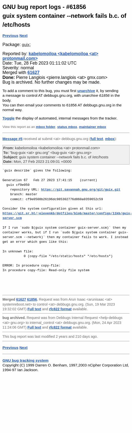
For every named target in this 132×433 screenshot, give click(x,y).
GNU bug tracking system (25, 360)
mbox (109, 139)
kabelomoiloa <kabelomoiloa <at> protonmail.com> (50, 56)
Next (23, 35)
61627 (33, 72)
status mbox (67, 127)
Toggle (8, 118)
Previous (10, 35)
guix (25, 44)
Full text (34, 309)
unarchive (86, 91)
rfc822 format (60, 309)
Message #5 (12, 139)
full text (96, 139)
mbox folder (45, 127)
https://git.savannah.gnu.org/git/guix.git (80, 189)
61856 (32, 299)
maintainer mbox (92, 127)
